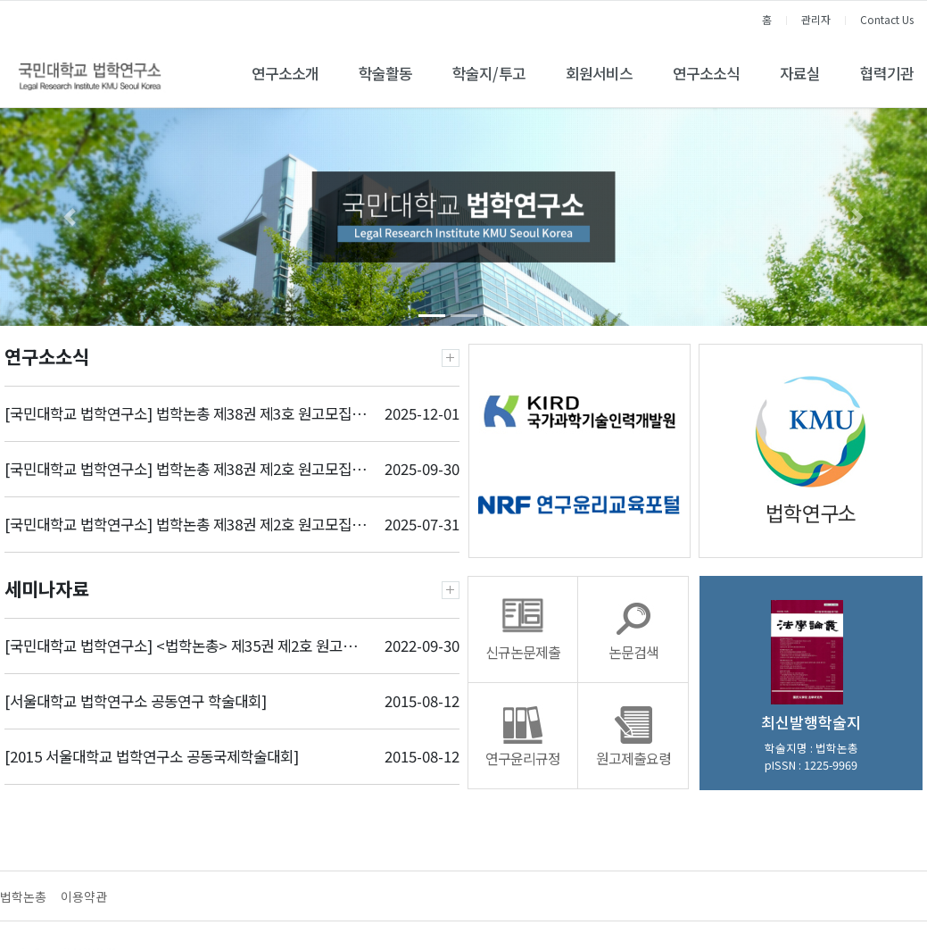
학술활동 (385, 73)
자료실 (800, 73)
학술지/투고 (489, 73)
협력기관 (887, 73)
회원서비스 (599, 73)
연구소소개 (285, 73)
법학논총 (23, 896)
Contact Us (887, 19)
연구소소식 (706, 73)
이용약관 (84, 896)
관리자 (816, 19)
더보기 (450, 358)
